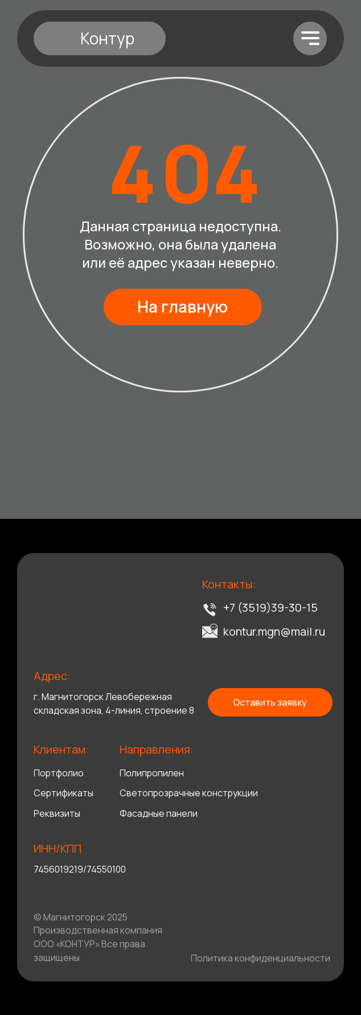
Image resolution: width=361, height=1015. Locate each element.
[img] (72, 609)
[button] (270, 702)
